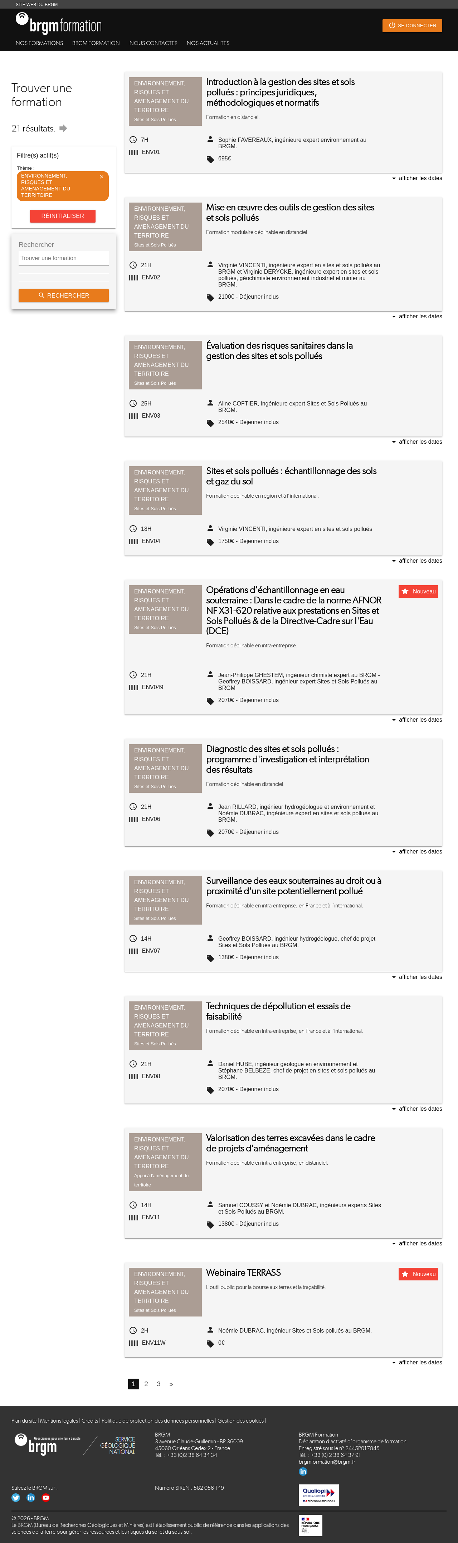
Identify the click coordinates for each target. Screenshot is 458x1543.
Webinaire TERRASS (243, 1272)
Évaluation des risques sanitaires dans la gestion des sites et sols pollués (279, 351)
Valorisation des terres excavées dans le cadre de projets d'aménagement (290, 1143)
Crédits (90, 1420)
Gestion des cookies (241, 1420)
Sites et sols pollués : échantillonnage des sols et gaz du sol (291, 476)
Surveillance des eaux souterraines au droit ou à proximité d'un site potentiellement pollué (293, 886)
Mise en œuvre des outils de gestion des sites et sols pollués (290, 212)
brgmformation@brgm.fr (327, 1461)
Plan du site (23, 1420)
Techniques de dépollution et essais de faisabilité (278, 1011)
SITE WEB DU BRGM (37, 4)
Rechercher (63, 295)
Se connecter (412, 25)
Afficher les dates (416, 179)
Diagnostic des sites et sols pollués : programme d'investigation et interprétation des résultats (287, 759)
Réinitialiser (62, 216)
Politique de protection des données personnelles (158, 1420)
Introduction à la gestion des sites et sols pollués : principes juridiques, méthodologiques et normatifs (280, 92)
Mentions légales (59, 1420)
